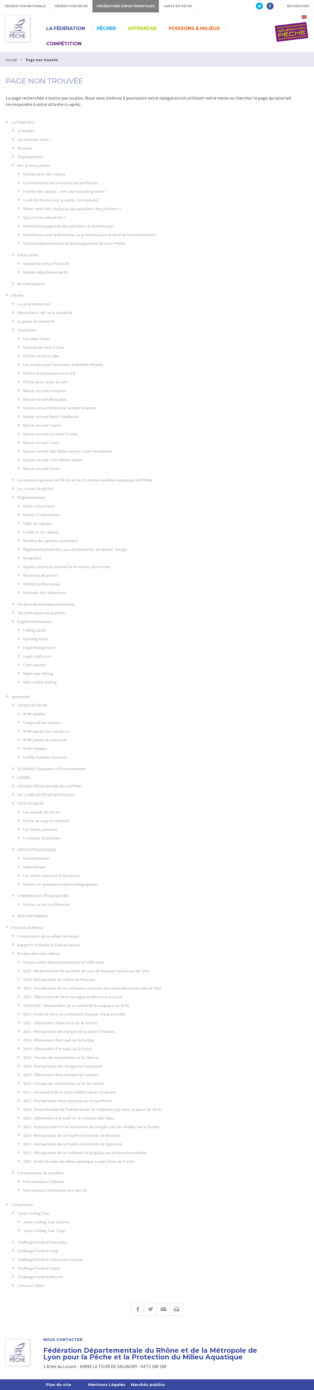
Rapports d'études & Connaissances (48, 944)
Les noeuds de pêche (41, 812)
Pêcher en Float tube (41, 356)
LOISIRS (24, 777)
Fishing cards (34, 630)
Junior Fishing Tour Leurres (46, 1222)
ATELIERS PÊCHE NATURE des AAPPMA (49, 786)
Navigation (32, 558)
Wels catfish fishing (40, 682)
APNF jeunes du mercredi (44, 739)
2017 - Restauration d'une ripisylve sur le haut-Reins (67, 1100)
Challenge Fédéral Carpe (38, 1268)
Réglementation (31, 497)
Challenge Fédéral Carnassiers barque (50, 1259)
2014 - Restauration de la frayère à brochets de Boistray (71, 1135)
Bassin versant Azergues (44, 390)
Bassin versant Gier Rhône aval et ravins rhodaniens (67, 451)
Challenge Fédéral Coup (37, 1250)
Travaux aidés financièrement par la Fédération (63, 962)
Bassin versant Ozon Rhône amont (52, 459)
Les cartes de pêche (35, 488)
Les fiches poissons (40, 829)
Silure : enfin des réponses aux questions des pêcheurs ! (72, 208)
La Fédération (65, 28)
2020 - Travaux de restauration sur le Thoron (60, 1057)
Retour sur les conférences (46, 904)
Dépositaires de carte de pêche (45, 312)
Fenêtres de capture (41, 532)
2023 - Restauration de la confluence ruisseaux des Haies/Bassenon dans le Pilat (92, 988)
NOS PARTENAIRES (33, 916)
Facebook (137, 1309)
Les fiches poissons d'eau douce (51, 875)
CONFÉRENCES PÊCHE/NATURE (42, 895)
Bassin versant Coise (41, 442)
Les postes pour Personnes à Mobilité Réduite (63, 364)
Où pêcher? (27, 330)
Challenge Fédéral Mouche (40, 1276)
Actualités (26, 130)
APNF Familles (35, 748)
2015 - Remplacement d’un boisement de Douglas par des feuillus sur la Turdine (91, 1126)
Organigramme (30, 156)
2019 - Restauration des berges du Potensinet (63, 1066)
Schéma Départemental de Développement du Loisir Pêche (74, 243)
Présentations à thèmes (44, 1181)
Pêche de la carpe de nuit (45, 382)
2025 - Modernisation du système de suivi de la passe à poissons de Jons (86, 970)
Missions (24, 148)
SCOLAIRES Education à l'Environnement (51, 768)
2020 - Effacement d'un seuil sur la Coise (57, 1048)
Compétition (63, 43)
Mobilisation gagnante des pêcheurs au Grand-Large (68, 226)
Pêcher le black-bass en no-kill (49, 373)
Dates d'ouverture (39, 506)
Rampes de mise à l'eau (43, 347)
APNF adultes (34, 714)
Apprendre (142, 28)
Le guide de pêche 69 (35, 321)
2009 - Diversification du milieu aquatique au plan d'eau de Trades (79, 1161)
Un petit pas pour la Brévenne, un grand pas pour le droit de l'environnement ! (90, 234)
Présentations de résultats (40, 1173)
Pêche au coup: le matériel (46, 820)
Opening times (36, 638)
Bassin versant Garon (41, 468)
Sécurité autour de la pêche (41, 612)
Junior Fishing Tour (33, 1213)
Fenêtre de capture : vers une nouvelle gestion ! (64, 191)
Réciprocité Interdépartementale (46, 604)
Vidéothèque (34, 867)
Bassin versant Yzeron (42, 425)
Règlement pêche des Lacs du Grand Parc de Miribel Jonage (75, 549)
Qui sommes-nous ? (34, 139)
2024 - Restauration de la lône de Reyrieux (59, 979)
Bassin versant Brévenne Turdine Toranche (59, 408)
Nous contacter (63, 1340)
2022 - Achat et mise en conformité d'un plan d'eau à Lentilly (74, 1014)
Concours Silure (30, 1285)
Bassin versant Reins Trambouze (51, 416)
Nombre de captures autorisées (51, 540)
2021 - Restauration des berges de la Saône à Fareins (69, 1031)
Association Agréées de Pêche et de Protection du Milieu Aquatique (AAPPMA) (84, 480)
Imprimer (176, 1309)
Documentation (36, 858)
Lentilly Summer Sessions (45, 757)
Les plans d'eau (36, 338)
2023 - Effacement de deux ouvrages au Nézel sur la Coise (72, 996)
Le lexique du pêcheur (42, 838)
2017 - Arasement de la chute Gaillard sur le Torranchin (69, 1092)
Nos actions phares (34, 165)
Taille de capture (37, 523)
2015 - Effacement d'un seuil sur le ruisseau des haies (68, 1118)
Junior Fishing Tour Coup (44, 1230)
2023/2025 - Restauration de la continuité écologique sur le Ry (76, 1005)
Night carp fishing (38, 673)
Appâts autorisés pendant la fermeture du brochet (67, 566)
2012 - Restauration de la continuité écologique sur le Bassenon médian (84, 1152)
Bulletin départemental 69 (45, 272)
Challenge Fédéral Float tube (42, 1242)
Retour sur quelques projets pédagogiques (60, 884)
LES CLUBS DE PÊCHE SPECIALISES (46, 794)
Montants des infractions (44, 592)
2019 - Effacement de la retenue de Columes (61, 1074)
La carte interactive (34, 304)
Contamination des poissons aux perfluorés (60, 182)
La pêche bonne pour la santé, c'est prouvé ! (61, 200)
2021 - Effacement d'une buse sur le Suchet (60, 1022)
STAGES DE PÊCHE (32, 705)
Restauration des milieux (44, 174)
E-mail (163, 1309)
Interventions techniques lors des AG (55, 1190)
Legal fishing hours (39, 647)
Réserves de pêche (40, 575)
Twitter (150, 1309)
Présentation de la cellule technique (48, 936)
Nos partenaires (31, 283)
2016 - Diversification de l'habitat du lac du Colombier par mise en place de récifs (92, 1109)
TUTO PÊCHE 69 (30, 803)
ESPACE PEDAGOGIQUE (36, 849)
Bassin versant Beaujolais (45, 399)
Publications (27, 255)
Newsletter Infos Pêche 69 (46, 263)
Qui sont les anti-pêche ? (44, 217)
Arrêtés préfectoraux (41, 584)
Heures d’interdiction (41, 514)
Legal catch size (37, 656)
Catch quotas (34, 664)
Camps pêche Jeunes (41, 722)
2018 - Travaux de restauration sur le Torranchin (63, 1083)
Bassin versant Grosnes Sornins (50, 433)
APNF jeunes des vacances (46, 731)
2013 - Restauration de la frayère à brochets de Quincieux (72, 1144)
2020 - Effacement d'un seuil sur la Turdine (58, 1040)
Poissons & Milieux (194, 28)
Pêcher (106, 28)
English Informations (34, 621)
